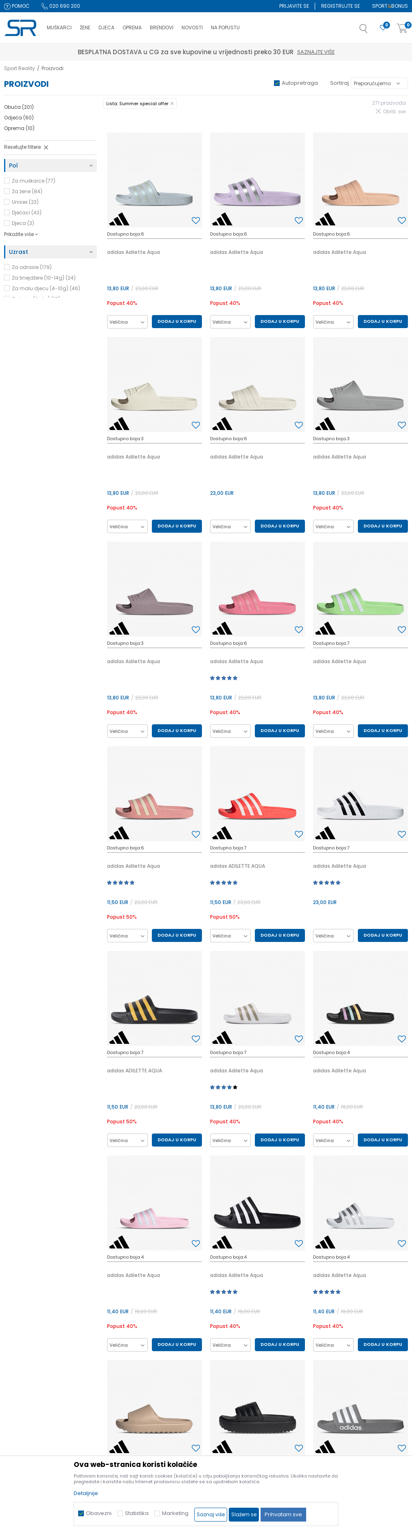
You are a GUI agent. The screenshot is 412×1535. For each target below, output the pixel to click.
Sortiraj (339, 83)
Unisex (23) (25, 201)
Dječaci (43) (27, 212)
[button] (372, 31)
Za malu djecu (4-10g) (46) (46, 288)
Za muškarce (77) (33, 180)
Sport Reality (19, 68)
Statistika (137, 1513)
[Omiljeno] (383, 28)
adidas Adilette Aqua (133, 252)
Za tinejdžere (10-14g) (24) (44, 277)
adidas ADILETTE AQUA (237, 865)
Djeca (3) (23, 223)
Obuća (19, 107)
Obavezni (99, 1513)
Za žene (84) (27, 191)
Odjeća (19, 117)
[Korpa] (402, 28)
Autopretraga (300, 83)
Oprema (19, 128)
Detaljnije (86, 1493)
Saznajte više (244, 52)
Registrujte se (340, 5)
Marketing (175, 1513)
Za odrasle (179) (32, 267)
